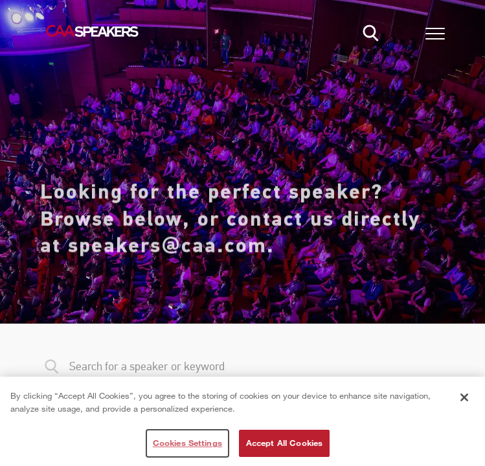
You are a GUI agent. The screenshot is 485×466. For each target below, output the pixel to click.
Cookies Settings (187, 443)
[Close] (464, 397)
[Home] (92, 31)
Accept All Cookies (284, 443)
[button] (435, 36)
